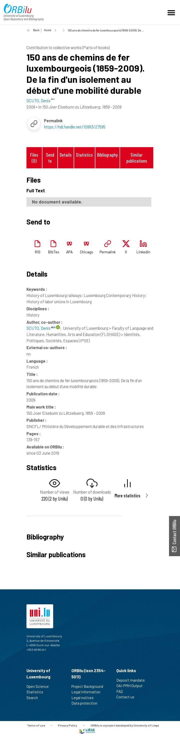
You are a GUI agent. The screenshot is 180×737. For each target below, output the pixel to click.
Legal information (88, 692)
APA (69, 252)
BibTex (53, 252)
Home (47, 30)
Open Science (39, 686)
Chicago (86, 252)
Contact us (127, 697)
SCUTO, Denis (40, 327)
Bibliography (107, 155)
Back (36, 30)
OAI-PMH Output (131, 685)
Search (34, 697)
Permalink (108, 252)
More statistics (127, 495)
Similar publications (136, 157)
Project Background (89, 686)
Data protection (86, 703)
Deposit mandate (132, 680)
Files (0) (34, 157)
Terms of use (36, 725)
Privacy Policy (67, 725)
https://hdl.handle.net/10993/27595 (74, 126)
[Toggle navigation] (172, 12)
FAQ (121, 691)
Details (66, 155)
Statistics (84, 155)
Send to (50, 157)
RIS (37, 252)
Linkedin (143, 252)
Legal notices (84, 697)
